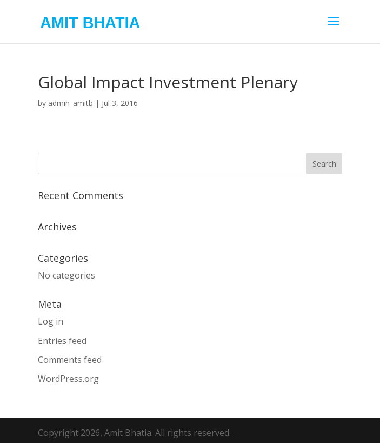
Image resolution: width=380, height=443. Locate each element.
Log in (50, 321)
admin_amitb (70, 103)
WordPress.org (68, 379)
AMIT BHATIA (90, 22)
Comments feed (70, 360)
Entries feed (62, 341)
